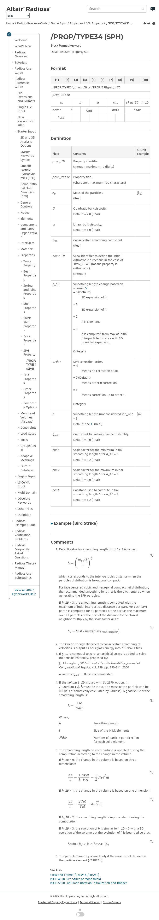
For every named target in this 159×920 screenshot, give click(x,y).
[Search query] (117, 9)
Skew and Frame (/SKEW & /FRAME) (74, 875)
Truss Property (29, 263)
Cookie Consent (112, 902)
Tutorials (21, 62)
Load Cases (28, 434)
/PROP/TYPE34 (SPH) (119, 23)
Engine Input (27, 476)
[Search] (142, 9)
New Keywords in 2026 (26, 121)
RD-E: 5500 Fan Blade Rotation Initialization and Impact (88, 883)
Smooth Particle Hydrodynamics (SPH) (28, 172)
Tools (24, 440)
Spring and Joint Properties (29, 291)
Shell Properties (29, 308)
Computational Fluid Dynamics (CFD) (28, 190)
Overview (21, 54)
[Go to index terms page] (148, 10)
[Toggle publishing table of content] (9, 34)
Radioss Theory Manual (25, 565)
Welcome (21, 40)
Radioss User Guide (24, 70)
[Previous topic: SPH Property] (145, 23)
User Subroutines (24, 576)
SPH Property (94, 23)
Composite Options (30, 405)
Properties (76, 23)
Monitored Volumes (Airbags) (27, 417)
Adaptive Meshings (27, 458)
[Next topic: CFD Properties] (149, 23)
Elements (26, 219)
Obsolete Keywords (24, 501)
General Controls (26, 204)
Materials (27, 249)
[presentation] (80, 103)
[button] (13, 40)
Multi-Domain (27, 493)
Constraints (28, 428)
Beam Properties (29, 275)
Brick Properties (29, 340)
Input (24, 484)
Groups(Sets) (28, 448)
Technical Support (90, 902)
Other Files (25, 509)
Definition (24, 515)
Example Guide (25, 523)
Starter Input (59, 23)
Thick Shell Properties (29, 324)
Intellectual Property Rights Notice (57, 902)
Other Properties (29, 393)
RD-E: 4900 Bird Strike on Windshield (75, 879)
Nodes (24, 213)
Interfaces (27, 243)
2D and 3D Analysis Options (27, 141)
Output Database (27, 468)
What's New (23, 46)
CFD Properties (29, 379)
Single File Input (25, 109)
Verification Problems (22, 535)
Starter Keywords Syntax (27, 156)
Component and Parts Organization (28, 231)
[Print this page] (154, 23)
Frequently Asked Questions (22, 551)
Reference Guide (32, 23)
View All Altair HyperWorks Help (24, 592)
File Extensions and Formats (26, 97)
